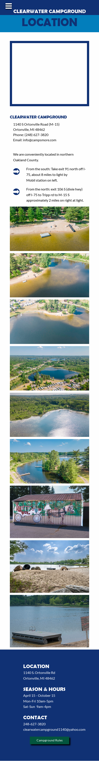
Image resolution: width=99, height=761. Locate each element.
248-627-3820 (34, 724)
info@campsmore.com (39, 140)
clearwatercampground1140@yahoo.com (54, 729)
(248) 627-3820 (36, 135)
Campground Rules (50, 740)
